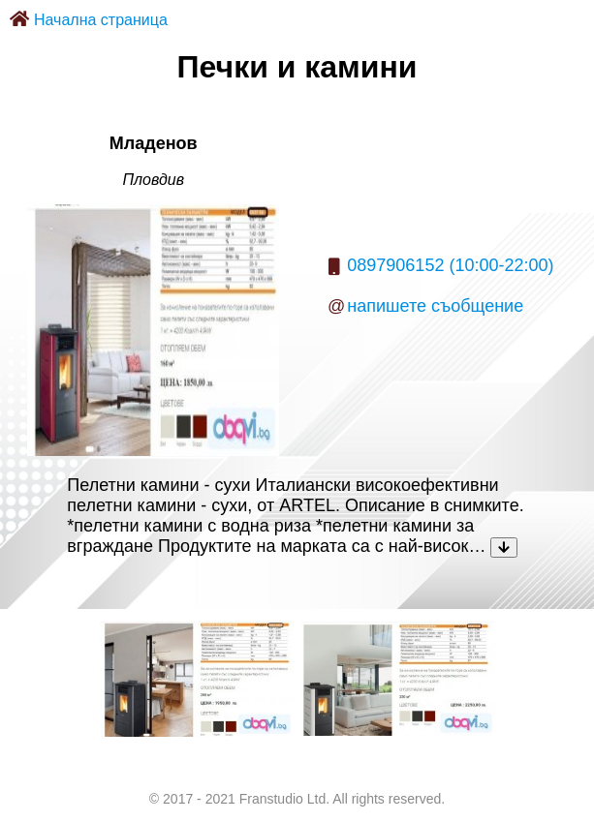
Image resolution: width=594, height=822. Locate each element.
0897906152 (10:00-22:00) (450, 265)
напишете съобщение (435, 306)
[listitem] (197, 679)
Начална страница (101, 20)
